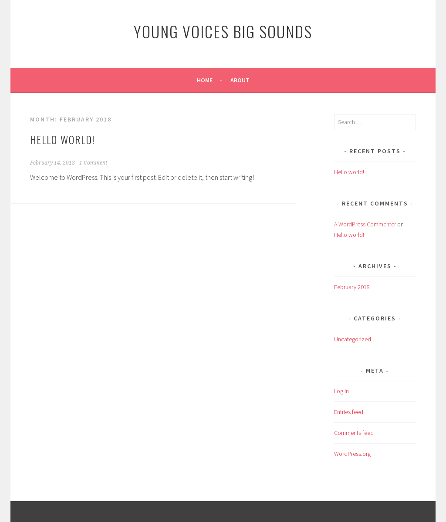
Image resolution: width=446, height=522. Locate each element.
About (240, 80)
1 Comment (93, 163)
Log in (341, 391)
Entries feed (348, 412)
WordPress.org (352, 454)
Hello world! (62, 139)
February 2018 (352, 287)
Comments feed (354, 433)
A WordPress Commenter (365, 224)
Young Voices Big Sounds (223, 31)
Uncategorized (352, 339)
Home (205, 80)
